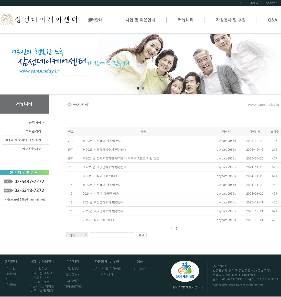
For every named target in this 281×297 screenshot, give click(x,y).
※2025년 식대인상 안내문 (100, 176)
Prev (18, 65)
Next (262, 65)
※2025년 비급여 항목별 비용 (102, 184)
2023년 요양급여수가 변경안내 (103, 211)
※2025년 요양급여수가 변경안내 (105, 167)
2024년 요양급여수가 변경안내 (103, 202)
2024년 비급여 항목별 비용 (101, 193)
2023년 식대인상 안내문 (99, 220)
